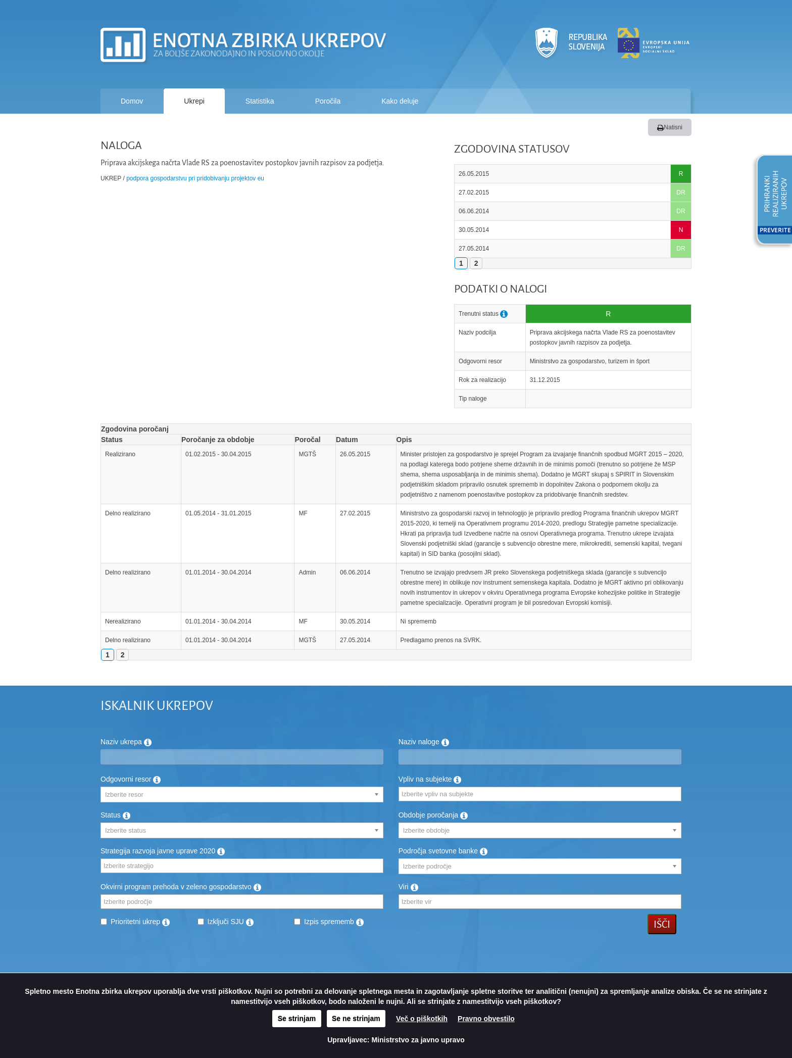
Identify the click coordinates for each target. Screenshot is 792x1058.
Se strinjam (297, 1019)
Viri (408, 887)
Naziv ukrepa (126, 742)
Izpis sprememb (334, 922)
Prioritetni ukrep (140, 922)
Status (115, 815)
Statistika (259, 101)
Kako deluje (399, 101)
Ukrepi (194, 101)
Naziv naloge (424, 742)
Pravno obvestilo (486, 1019)
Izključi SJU (231, 922)
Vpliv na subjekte (430, 779)
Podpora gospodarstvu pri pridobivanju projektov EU (195, 178)
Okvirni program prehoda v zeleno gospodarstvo (181, 887)
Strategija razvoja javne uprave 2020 (163, 851)
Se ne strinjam (356, 1019)
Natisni (669, 127)
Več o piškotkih (422, 1019)
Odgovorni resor (131, 779)
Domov (132, 101)
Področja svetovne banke (443, 851)
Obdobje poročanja (433, 815)
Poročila (328, 101)
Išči (662, 924)
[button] (771, 201)
